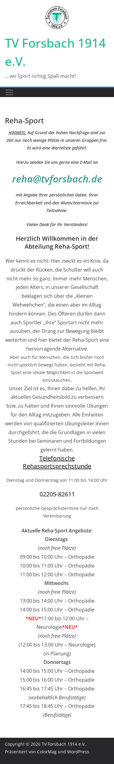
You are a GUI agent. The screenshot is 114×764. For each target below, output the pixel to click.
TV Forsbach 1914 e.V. (64, 744)
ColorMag (47, 752)
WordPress (78, 752)
